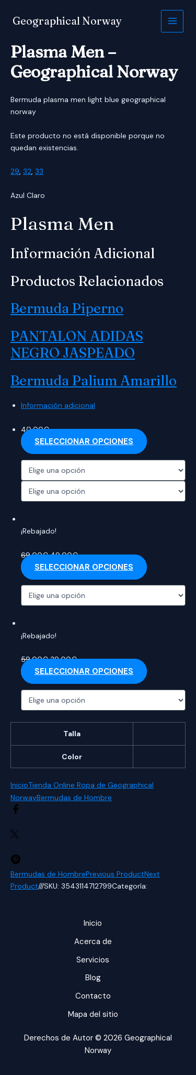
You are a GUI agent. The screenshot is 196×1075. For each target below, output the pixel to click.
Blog (93, 977)
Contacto (93, 996)
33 (39, 171)
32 (27, 171)
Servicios (92, 960)
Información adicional (58, 405)
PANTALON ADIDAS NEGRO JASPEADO (76, 345)
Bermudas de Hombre (74, 797)
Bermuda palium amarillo (93, 380)
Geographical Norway (67, 20)
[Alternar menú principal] (172, 21)
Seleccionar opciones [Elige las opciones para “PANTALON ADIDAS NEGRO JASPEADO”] (83, 567)
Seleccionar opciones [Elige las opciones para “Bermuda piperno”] (83, 441)
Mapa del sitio (93, 1014)
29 (14, 171)
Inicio (19, 785)
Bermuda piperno (66, 308)
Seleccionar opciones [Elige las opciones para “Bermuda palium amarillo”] (83, 671)
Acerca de (93, 941)
